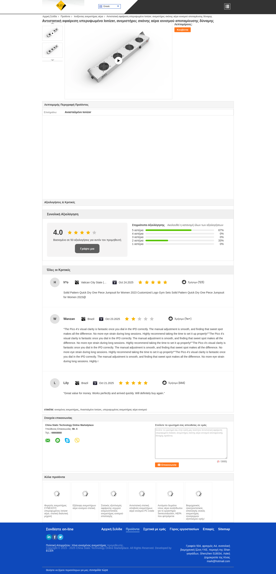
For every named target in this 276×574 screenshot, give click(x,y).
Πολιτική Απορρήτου (58, 545)
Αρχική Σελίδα (50, 16)
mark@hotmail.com (218, 561)
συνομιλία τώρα (98, 570)
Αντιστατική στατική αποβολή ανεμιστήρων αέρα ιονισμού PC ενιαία (141, 508)
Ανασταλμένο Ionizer (90, 409)
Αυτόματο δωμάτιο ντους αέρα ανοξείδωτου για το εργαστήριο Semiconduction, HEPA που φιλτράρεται (170, 511)
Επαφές (208, 529)
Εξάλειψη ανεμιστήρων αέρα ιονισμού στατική (84, 507)
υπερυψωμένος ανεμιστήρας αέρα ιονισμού (125, 409)
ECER (49, 550)
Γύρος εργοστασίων (184, 529)
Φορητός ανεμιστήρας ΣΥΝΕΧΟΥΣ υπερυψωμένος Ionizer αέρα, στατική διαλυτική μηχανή (56, 511)
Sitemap (224, 529)
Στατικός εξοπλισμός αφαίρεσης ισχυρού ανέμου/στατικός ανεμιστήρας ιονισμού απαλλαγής (112, 511)
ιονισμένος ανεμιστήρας (66, 409)
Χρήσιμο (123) (196, 282)
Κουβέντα (182, 29)
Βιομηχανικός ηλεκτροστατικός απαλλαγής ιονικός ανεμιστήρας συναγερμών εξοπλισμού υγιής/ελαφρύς (195, 513)
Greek (111, 6)
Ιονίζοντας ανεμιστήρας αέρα (88, 16)
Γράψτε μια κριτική (87, 250)
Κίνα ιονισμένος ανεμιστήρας (89, 545)
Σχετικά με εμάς (154, 529)
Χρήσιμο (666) (176, 383)
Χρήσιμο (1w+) (182, 318)
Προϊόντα (65, 16)
